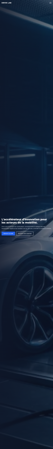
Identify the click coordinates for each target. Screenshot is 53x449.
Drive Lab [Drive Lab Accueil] (6, 3)
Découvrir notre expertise (25, 233)
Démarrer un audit (8, 233)
